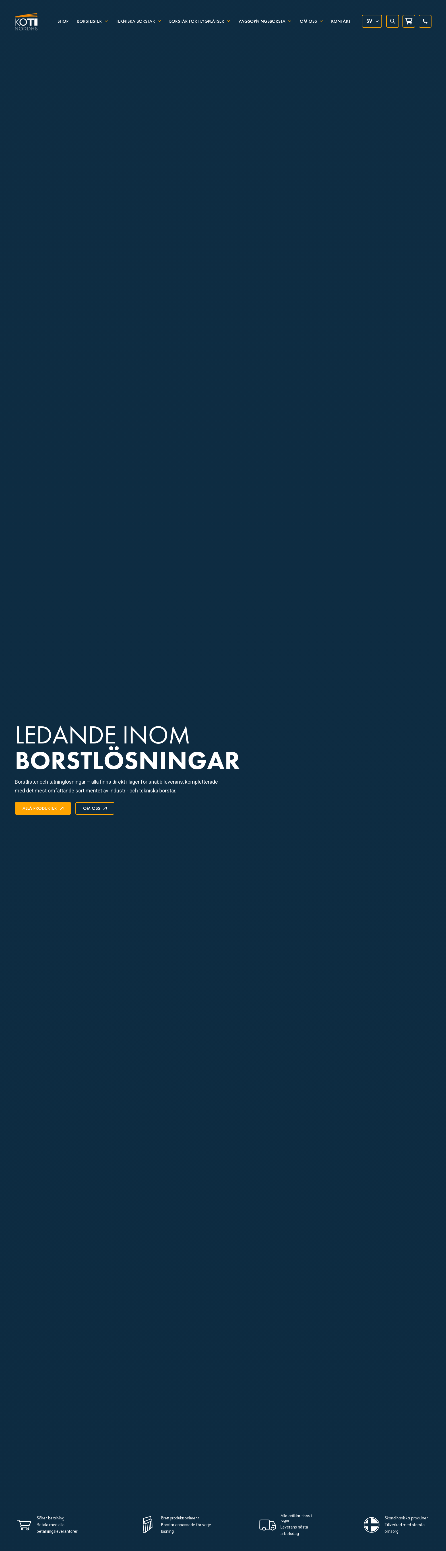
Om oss (308, 21)
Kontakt (340, 21)
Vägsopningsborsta (262, 21)
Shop (63, 21)
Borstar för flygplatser (196, 21)
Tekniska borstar (135, 21)
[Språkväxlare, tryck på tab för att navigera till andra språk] (372, 21)
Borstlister (89, 21)
